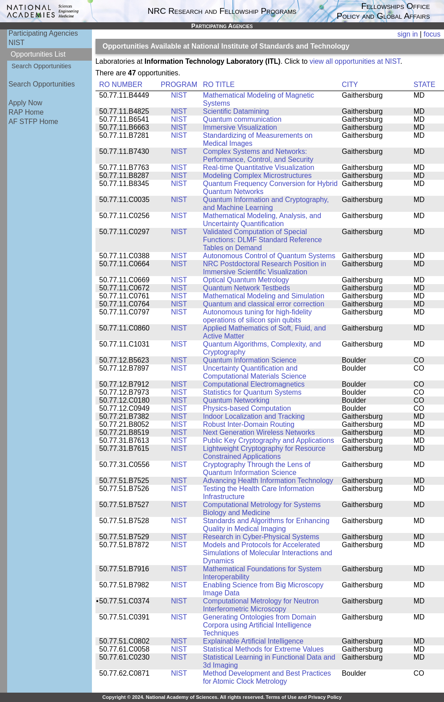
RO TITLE (219, 84)
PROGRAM (179, 84)
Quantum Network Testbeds (246, 288)
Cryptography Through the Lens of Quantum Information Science (257, 468)
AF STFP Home (33, 121)
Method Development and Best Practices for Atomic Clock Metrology (267, 677)
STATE (425, 84)
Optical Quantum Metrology (246, 280)
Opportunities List (38, 54)
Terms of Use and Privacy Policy (303, 697)
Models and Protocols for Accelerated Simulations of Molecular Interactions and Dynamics (267, 553)
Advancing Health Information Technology (268, 480)
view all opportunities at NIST (355, 61)
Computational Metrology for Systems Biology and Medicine (262, 508)
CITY (350, 84)
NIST (16, 42)
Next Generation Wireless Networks (259, 432)
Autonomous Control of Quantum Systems (269, 256)
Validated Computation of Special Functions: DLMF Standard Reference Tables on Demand (262, 240)
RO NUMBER (120, 84)
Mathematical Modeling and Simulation (263, 296)
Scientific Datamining (236, 111)
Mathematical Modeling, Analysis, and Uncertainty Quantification (262, 219)
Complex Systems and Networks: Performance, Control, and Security (258, 155)
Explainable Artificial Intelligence (253, 641)
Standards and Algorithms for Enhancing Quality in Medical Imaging (266, 525)
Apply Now (25, 103)
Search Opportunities (41, 66)
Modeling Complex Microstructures (257, 175)
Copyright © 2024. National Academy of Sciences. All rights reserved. (183, 697)
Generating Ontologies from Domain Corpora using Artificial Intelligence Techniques (259, 625)
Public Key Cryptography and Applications (268, 440)
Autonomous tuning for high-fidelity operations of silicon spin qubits (257, 316)
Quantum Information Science (249, 360)
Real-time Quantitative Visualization (259, 167)
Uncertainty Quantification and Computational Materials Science (254, 372)
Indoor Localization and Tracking (254, 416)
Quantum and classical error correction (263, 304)
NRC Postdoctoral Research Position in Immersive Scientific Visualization (264, 268)
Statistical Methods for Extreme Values (263, 649)
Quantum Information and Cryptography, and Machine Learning (266, 203)
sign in (408, 34)
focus (431, 34)
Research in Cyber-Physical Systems (261, 537)
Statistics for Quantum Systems (252, 392)
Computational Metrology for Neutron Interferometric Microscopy (261, 605)
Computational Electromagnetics (254, 384)
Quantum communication (242, 119)
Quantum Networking (236, 400)
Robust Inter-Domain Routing (249, 424)
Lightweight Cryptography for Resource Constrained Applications (264, 452)
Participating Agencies (43, 33)
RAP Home (26, 112)
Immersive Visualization (240, 127)
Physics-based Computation (247, 408)
